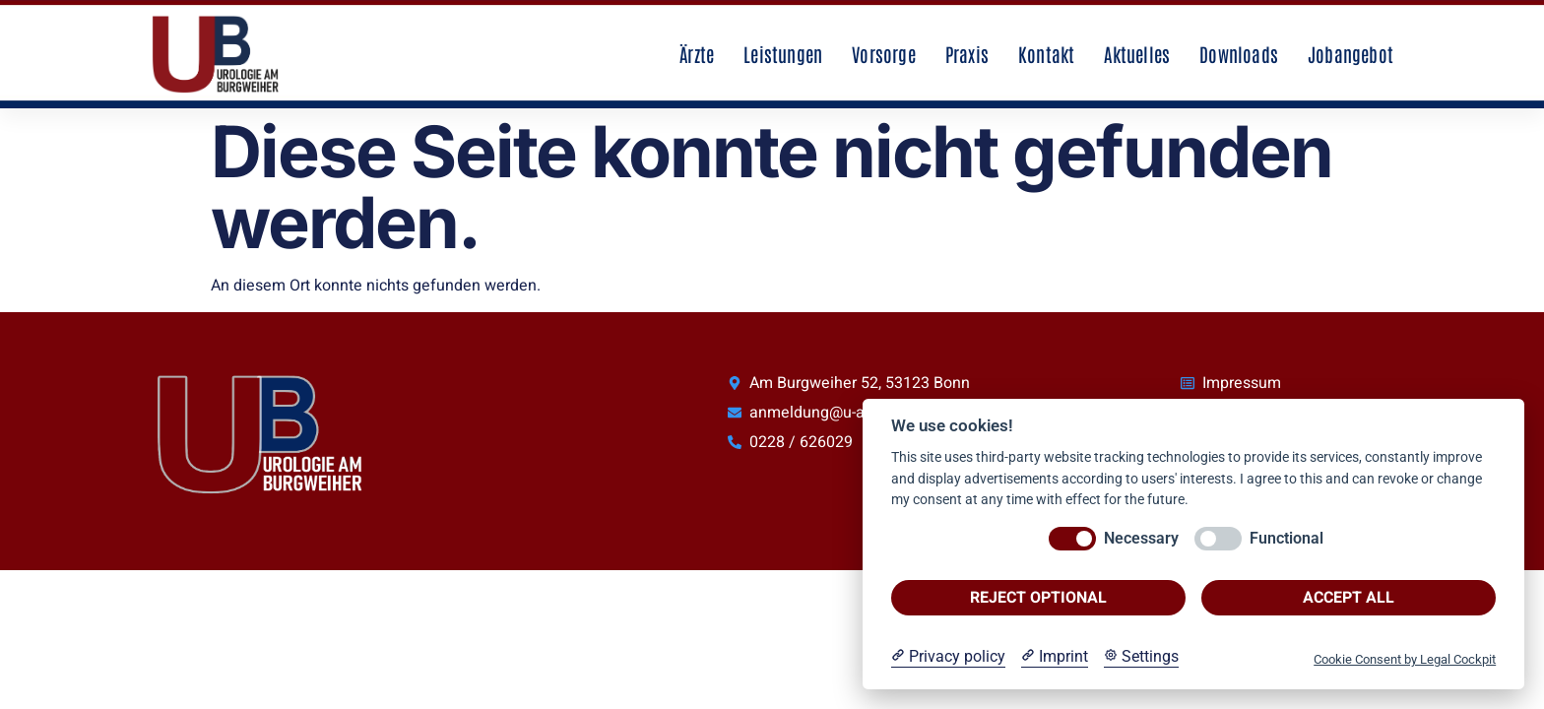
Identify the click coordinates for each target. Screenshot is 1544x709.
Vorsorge (884, 53)
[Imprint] (1054, 657)
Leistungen (782, 53)
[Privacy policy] (948, 657)
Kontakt (1046, 53)
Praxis (967, 53)
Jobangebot (1350, 53)
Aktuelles (1137, 53)
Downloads (1238, 53)
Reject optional (1038, 598)
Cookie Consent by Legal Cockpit (1405, 659)
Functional (1286, 538)
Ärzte (696, 53)
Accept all (1348, 598)
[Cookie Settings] (1141, 657)
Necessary (1141, 538)
